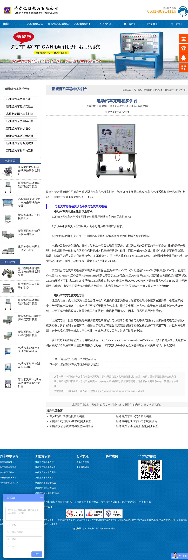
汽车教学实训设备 (8, 467)
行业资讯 (105, 24)
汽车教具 (138, 90)
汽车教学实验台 (7, 462)
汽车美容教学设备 (8, 477)
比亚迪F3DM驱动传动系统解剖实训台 (29, 170)
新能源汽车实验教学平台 (128, 520)
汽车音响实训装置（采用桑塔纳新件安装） (29, 202)
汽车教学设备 (10, 9)
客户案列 (129, 24)
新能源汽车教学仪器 (107, 520)
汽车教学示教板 (7, 472)
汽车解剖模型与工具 (9, 483)
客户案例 (112, 456)
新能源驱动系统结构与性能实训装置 (71, 426)
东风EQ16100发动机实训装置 (67, 416)
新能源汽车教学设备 (9, 24)
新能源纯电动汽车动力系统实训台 (136, 421)
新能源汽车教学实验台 (19, 106)
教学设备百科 (83, 462)
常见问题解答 (83, 467)
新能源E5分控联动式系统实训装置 (70, 421)
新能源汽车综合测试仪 (19, 143)
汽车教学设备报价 (68, 520)
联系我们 (152, 24)
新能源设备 (43, 456)
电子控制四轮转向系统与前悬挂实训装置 (29, 271)
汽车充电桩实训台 (104, 191)
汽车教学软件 (82, 24)
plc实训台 (53, 524)
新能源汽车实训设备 (18, 128)
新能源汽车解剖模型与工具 (47, 493)
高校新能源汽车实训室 (19, 113)
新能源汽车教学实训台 (19, 121)
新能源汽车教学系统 (18, 99)
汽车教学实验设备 (167, 520)
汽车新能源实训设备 (149, 520)
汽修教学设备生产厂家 (49, 520)
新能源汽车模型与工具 (19, 150)
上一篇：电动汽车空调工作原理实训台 (73, 359)
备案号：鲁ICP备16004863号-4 (101, 528)
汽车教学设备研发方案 (87, 520)
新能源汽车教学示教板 (19, 135)
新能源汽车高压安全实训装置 (134, 416)
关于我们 (176, 24)
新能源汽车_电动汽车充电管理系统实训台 (29, 383)
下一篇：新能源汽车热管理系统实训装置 (74, 364)
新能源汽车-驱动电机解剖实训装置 (137, 426)
